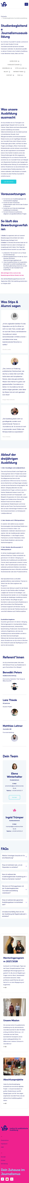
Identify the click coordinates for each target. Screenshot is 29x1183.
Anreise (3, 1160)
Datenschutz (5, 1140)
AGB (2, 1147)
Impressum (4, 1143)
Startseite (4, 16)
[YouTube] (7, 1179)
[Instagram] (11, 1179)
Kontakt (14, 797)
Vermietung (4, 1163)
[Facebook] (2, 1179)
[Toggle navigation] (26, 4)
